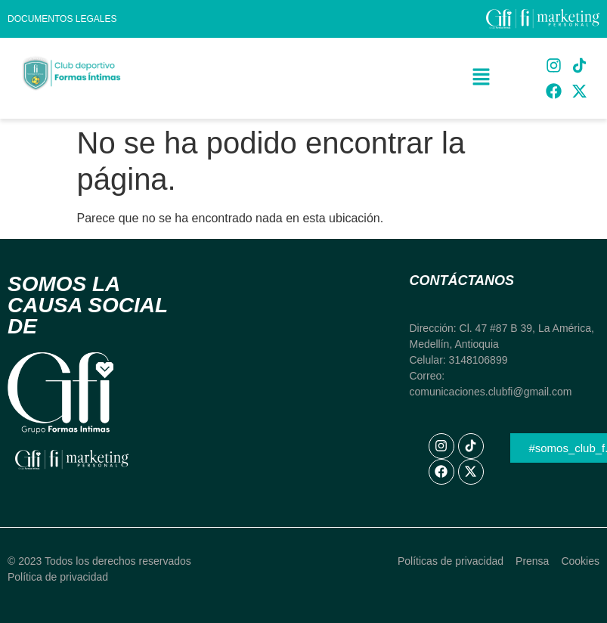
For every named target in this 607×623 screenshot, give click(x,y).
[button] (481, 78)
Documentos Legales (62, 19)
